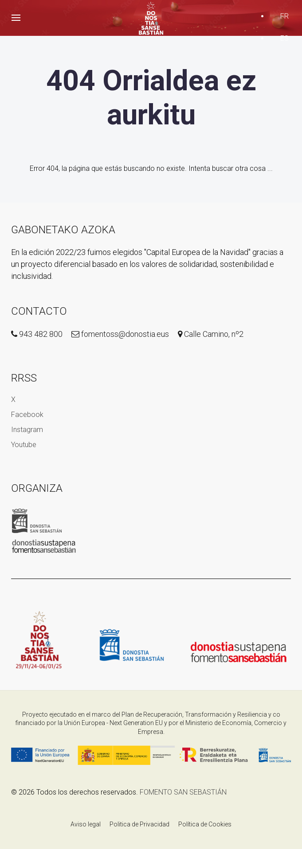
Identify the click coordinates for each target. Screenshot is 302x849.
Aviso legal (86, 824)
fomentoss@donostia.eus (120, 334)
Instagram (27, 429)
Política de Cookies (204, 824)
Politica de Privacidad (139, 824)
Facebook (27, 414)
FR (284, 16)
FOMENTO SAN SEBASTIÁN (183, 792)
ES (284, 38)
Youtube (23, 444)
